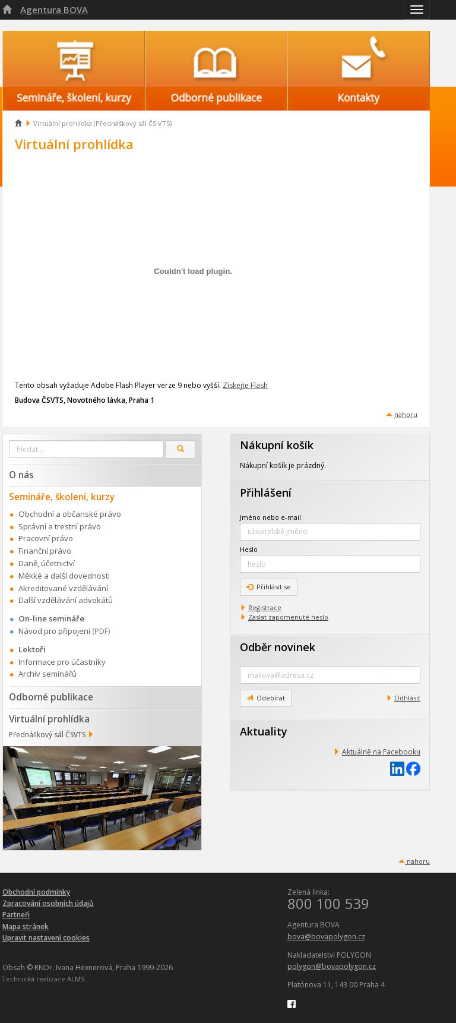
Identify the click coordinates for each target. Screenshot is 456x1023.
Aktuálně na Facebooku (381, 752)
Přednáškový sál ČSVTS (47, 735)
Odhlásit (407, 697)
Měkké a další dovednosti (64, 575)
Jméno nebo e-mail (270, 517)
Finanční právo (44, 550)
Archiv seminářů (47, 673)
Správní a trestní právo (59, 526)
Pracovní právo (45, 538)
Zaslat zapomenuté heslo (288, 616)
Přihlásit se (268, 586)
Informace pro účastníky (62, 661)
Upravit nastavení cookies (46, 938)
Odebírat (265, 697)
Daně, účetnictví (46, 563)
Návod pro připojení (54, 631)
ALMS (75, 978)
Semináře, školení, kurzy (62, 497)
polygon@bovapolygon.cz (331, 966)
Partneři (16, 915)
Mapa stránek (25, 926)
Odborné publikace (51, 697)
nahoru (405, 414)
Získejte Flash (245, 385)
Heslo (249, 549)
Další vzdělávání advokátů (65, 600)
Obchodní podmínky (36, 892)
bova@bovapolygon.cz (326, 937)
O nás (21, 475)
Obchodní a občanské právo (69, 514)
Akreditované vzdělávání (63, 588)
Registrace (264, 607)
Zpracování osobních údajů (48, 903)
